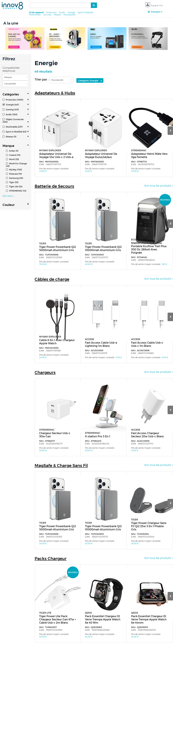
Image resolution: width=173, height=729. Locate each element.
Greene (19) (13, 155)
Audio (62, 12)
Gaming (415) (11, 109)
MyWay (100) (14, 169)
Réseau (57, 14)
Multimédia (35, 14)
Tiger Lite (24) (14, 186)
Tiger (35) (12, 182)
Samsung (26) (14, 178)
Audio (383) (10, 114)
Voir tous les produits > (158, 185)
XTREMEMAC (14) (16, 190)
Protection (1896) (13, 99)
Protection (51, 12)
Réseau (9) (9, 136)
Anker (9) (12, 151)
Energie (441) (11, 104)
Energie (71, 12)
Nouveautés (69, 14)
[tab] (16, 100)
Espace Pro (154, 6)
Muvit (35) (12, 159)
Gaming (47, 14)
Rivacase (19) (14, 174)
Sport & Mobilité (85, 12)
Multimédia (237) (13, 127)
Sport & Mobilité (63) (15, 131)
